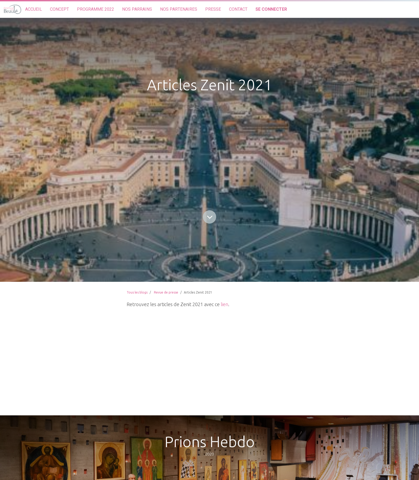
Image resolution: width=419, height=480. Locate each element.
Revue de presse (166, 292)
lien (224, 304)
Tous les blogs (137, 292)
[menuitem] (33, 9)
